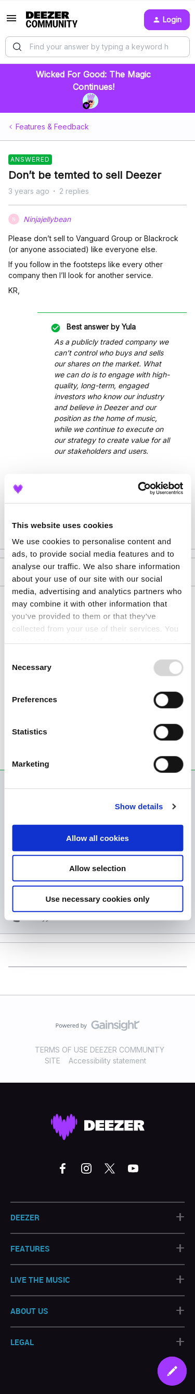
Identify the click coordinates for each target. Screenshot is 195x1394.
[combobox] (97, 46)
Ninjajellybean (47, 219)
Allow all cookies (97, 837)
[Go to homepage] (51, 19)
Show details (139, 806)
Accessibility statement (107, 1060)
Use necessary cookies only (97, 898)
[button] (11, 21)
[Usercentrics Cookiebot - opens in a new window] (139, 488)
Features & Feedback (52, 126)
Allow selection (97, 868)
